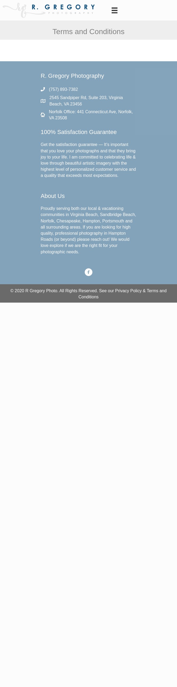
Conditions (88, 297)
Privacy (122, 290)
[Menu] (114, 10)
